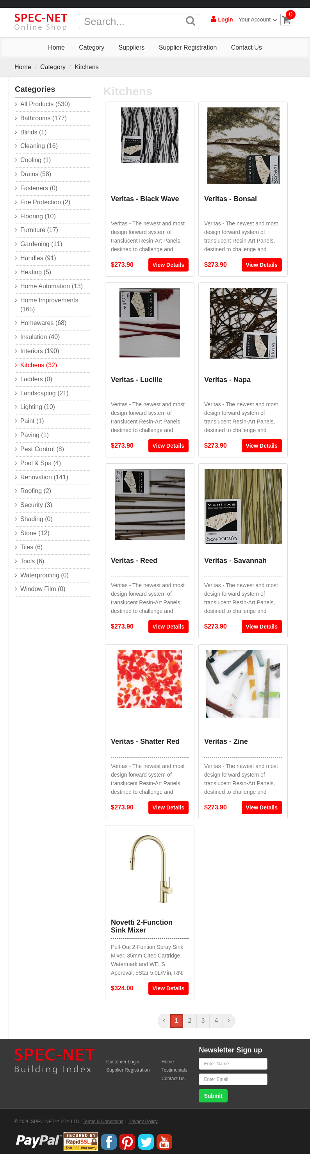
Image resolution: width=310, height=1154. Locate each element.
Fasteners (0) (38, 188)
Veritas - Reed (134, 560)
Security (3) (36, 505)
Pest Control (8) (42, 449)
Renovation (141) (44, 477)
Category (91, 47)
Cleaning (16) (39, 146)
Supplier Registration (188, 47)
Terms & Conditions (103, 1121)
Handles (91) (38, 258)
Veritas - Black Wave (145, 199)
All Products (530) (45, 104)
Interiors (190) (39, 351)
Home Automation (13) (51, 286)
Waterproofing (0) (44, 575)
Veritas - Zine (226, 741)
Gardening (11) (41, 244)
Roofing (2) (35, 491)
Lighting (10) (37, 407)
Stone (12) (35, 533)
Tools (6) (32, 561)
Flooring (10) (38, 216)
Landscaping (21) (44, 393)
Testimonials (174, 1070)
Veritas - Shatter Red (145, 741)
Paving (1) (34, 435)
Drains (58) (35, 174)
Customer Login (122, 1062)
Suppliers (132, 47)
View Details (168, 265)
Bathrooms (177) (43, 118)
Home (56, 47)
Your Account (256, 19)
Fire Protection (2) (45, 202)
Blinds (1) (33, 132)
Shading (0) (36, 519)
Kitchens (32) (38, 365)
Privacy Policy (143, 1121)
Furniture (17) (39, 230)
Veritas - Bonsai (230, 199)
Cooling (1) (35, 160)
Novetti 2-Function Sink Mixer (142, 926)
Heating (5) (35, 272)
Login (222, 19)
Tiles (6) (31, 547)
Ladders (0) (36, 379)
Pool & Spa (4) (40, 463)
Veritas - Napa (227, 380)
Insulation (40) (40, 337)
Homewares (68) (43, 323)
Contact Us (246, 47)
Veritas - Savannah (235, 560)
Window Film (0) (43, 589)
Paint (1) (32, 421)
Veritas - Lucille (136, 380)
